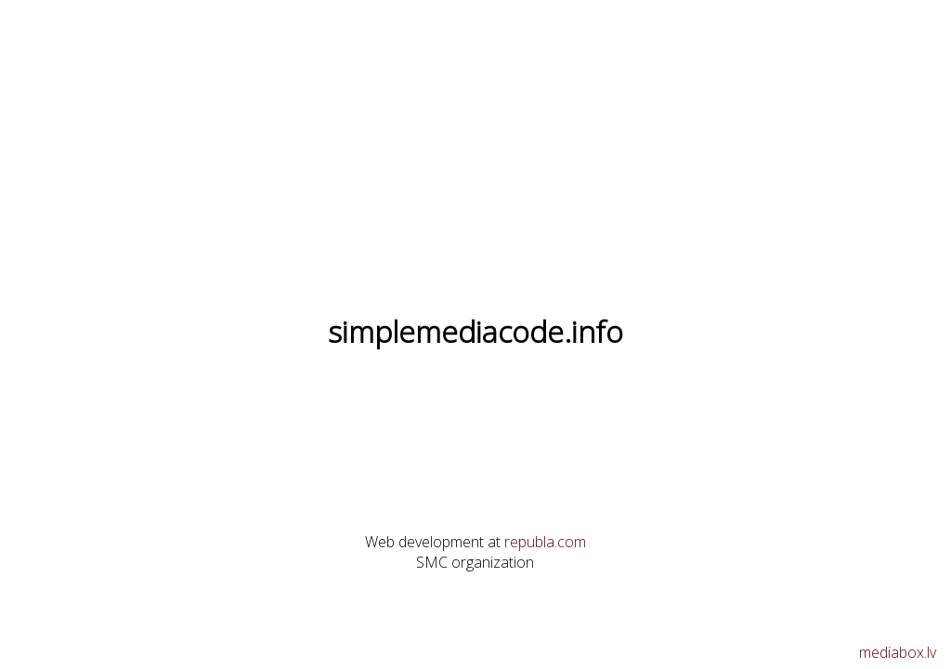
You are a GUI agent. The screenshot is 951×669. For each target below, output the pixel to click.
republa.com (545, 541)
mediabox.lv (897, 652)
